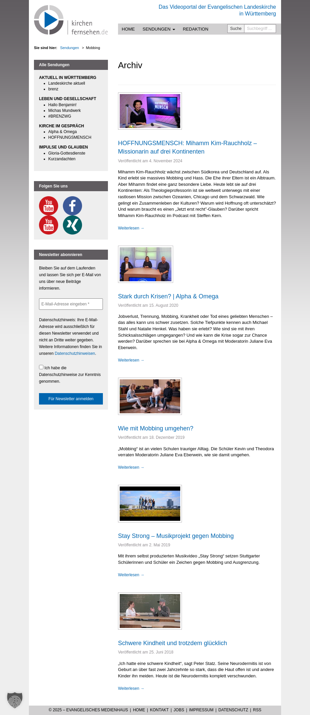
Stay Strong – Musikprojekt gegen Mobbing (176, 536)
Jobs (178, 710)
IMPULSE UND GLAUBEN (63, 147)
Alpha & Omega (62, 131)
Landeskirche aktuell (66, 83)
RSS (257, 710)
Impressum (201, 710)
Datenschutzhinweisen (75, 353)
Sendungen (159, 29)
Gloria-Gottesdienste (66, 153)
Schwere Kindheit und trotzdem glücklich (172, 643)
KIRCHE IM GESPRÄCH (61, 126)
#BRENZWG (59, 116)
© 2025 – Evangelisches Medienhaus (88, 710)
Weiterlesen (131, 228)
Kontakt (159, 710)
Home (128, 29)
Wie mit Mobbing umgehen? (155, 428)
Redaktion (195, 29)
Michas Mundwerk (64, 110)
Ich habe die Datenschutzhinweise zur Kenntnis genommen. (70, 374)
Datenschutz (233, 710)
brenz (53, 89)
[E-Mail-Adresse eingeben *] (71, 304)
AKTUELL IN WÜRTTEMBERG (67, 77)
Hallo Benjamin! (62, 104)
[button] (15, 700)
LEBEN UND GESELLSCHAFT (67, 98)
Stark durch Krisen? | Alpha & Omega (168, 296)
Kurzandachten (62, 159)
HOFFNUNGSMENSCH (69, 137)
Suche (236, 28)
